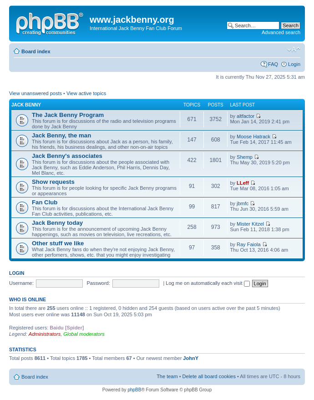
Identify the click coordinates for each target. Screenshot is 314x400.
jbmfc (242, 203)
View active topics (86, 93)
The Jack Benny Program (68, 114)
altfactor (245, 116)
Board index (36, 51)
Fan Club (44, 202)
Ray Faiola (249, 244)
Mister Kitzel (250, 224)
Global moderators (84, 334)
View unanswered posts (35, 93)
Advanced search (281, 32)
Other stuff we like (58, 243)
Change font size (293, 50)
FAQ (273, 64)
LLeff (243, 183)
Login (294, 64)
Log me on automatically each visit (207, 283)
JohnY (190, 358)
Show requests (53, 181)
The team (167, 376)
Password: (98, 283)
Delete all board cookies (209, 376)
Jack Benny (26, 104)
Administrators (45, 334)
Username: (21, 283)
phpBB (134, 389)
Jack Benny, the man (61, 135)
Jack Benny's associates (67, 155)
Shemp (245, 157)
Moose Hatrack (253, 136)
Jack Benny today (57, 222)
